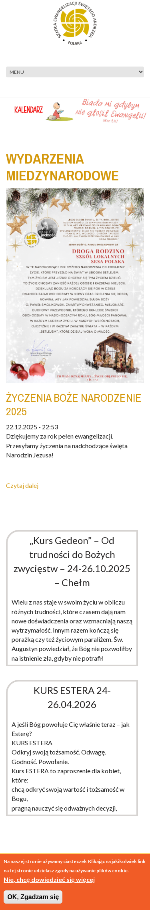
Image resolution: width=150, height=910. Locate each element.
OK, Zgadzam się (33, 897)
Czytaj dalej (22, 485)
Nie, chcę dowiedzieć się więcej (49, 879)
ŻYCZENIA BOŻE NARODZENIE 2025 (74, 404)
